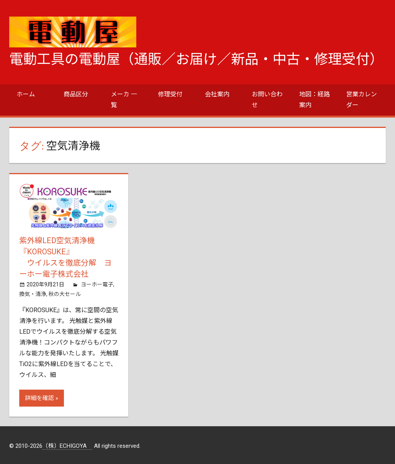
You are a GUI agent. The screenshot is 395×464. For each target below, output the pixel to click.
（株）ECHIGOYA (67, 444)
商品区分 (76, 94)
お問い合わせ (267, 100)
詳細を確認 (39, 396)
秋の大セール (65, 292)
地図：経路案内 (314, 100)
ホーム (26, 94)
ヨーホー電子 (97, 283)
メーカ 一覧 (124, 100)
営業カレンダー (361, 100)
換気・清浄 (32, 292)
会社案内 (217, 94)
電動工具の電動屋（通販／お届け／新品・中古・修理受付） (196, 59)
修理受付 (170, 94)
